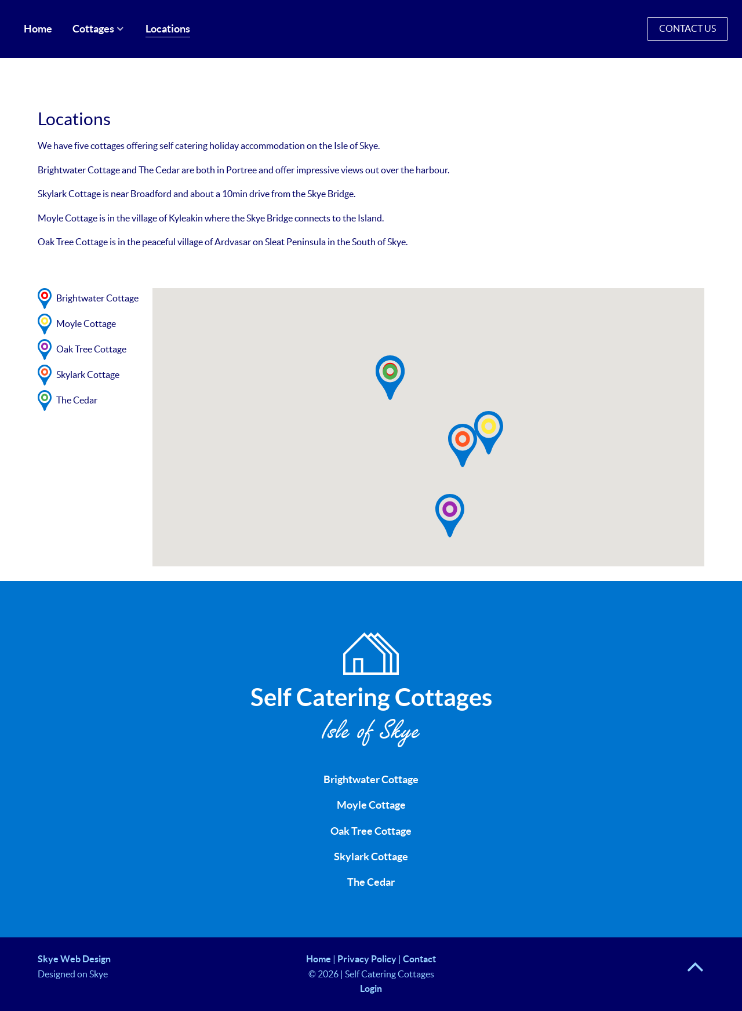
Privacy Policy (367, 959)
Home (318, 959)
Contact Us (687, 28)
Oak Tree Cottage (371, 831)
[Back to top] (695, 972)
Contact (419, 959)
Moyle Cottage (371, 805)
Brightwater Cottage (371, 779)
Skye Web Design (74, 959)
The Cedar (371, 882)
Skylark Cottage (371, 857)
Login (371, 988)
